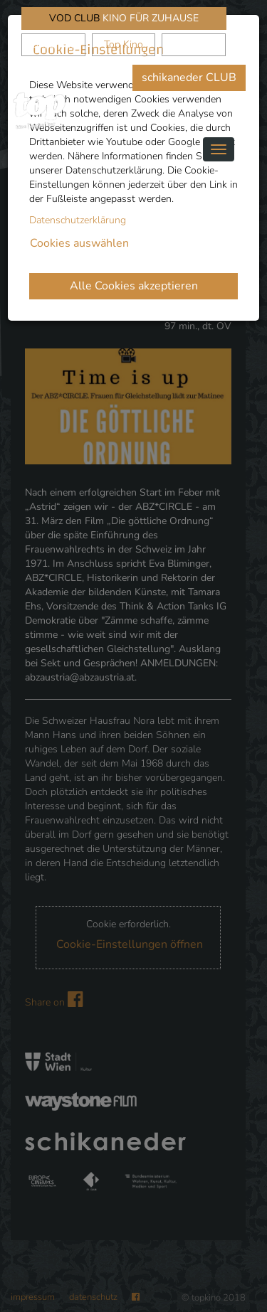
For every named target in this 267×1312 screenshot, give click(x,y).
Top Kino (123, 44)
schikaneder (53, 44)
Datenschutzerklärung (77, 220)
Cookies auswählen (79, 243)
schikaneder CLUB (189, 77)
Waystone (193, 44)
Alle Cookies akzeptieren (134, 286)
